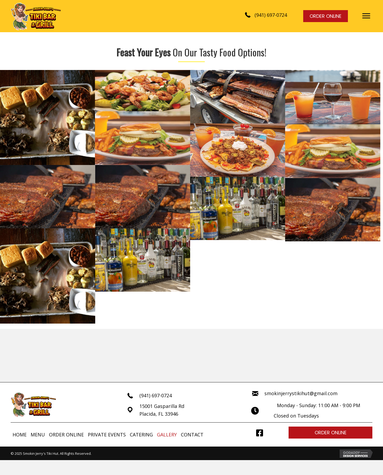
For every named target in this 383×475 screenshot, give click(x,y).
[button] (366, 15)
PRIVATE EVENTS (107, 434)
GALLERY (167, 434)
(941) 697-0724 (271, 15)
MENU (38, 434)
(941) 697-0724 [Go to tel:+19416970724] (155, 395)
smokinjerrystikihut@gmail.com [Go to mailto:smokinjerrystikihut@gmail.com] (301, 393)
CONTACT (192, 434)
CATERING (141, 434)
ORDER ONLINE (66, 434)
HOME (20, 434)
